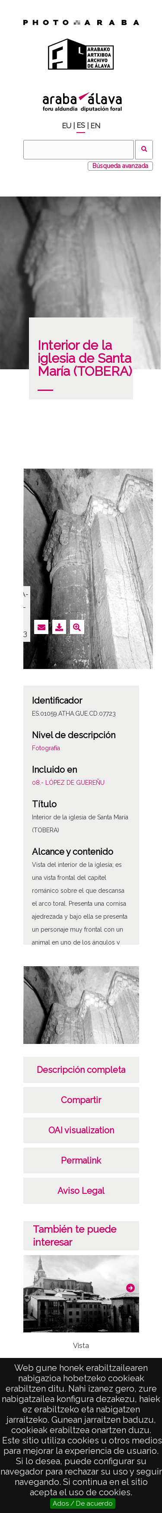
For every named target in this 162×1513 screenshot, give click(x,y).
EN (95, 126)
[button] (130, 1288)
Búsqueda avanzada (120, 165)
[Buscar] (78, 149)
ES (80, 125)
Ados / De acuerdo (83, 1503)
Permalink (81, 1160)
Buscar (144, 149)
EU (66, 126)
